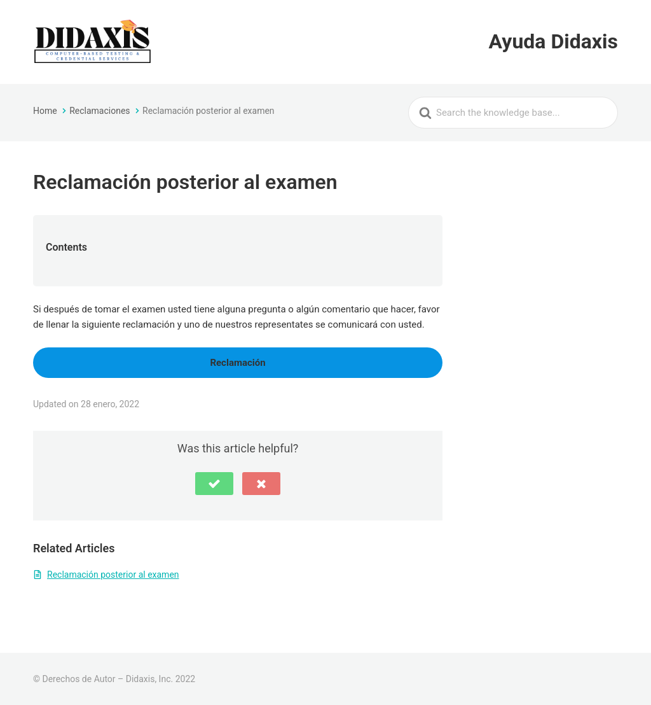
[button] (214, 483)
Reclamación (237, 362)
